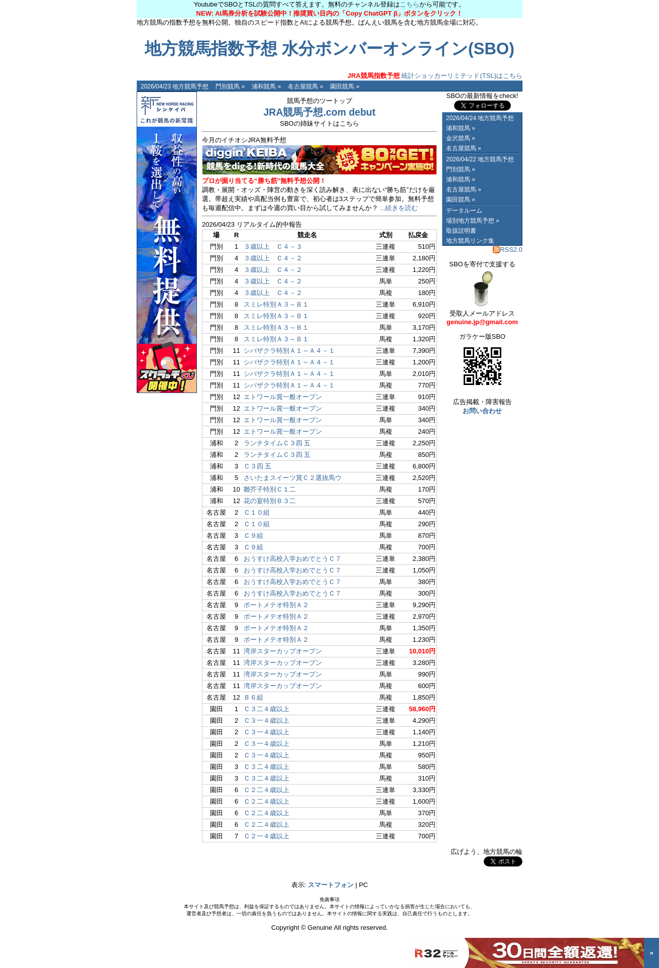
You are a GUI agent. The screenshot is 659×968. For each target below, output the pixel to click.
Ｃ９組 (253, 535)
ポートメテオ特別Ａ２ (276, 605)
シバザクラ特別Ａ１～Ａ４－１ (289, 350)
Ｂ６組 (253, 697)
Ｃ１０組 (257, 512)
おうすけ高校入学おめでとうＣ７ (293, 558)
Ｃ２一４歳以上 (266, 836)
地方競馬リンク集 (470, 240)
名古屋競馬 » (305, 86)
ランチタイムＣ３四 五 (277, 443)
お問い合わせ (482, 411)
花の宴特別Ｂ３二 (270, 501)
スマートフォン (331, 885)
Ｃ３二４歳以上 (266, 709)
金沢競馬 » (460, 138)
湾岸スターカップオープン (283, 651)
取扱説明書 (461, 230)
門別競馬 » (230, 86)
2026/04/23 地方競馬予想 (174, 86)
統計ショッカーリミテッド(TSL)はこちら (435, 75)
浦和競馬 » (266, 86)
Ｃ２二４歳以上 (266, 790)
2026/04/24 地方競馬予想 (480, 118)
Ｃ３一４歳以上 (266, 720)
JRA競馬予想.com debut (319, 112)
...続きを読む (399, 208)
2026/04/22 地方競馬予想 (480, 159)
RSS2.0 (507, 249)
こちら (409, 4)
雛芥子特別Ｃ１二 (270, 489)
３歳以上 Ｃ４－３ (273, 246)
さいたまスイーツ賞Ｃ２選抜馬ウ (293, 477)
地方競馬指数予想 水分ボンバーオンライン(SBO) (329, 49)
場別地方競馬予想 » (472, 220)
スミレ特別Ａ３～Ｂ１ (276, 304)
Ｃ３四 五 (258, 466)
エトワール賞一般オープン (283, 397)
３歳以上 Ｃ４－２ (273, 258)
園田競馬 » (344, 86)
